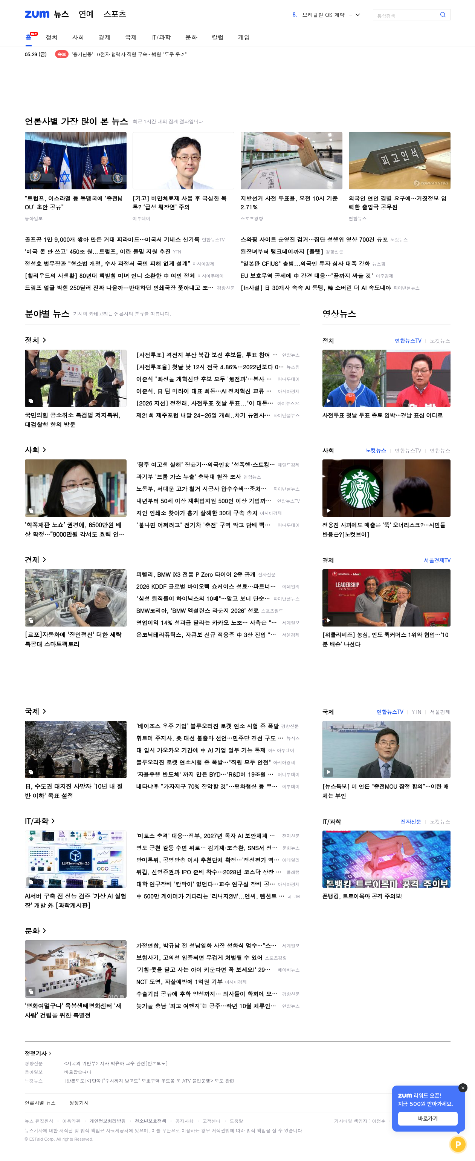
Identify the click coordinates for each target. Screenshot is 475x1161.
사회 (78, 37)
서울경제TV (437, 560)
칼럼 (218, 37)
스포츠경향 (252, 218)
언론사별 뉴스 (40, 1102)
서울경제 (440, 712)
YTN (416, 712)
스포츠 (115, 14)
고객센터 (212, 1121)
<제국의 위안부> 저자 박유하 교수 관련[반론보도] (116, 1063)
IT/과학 (161, 37)
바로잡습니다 (78, 1072)
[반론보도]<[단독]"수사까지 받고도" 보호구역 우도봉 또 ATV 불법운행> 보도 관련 (149, 1080)
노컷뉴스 (440, 340)
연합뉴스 (358, 218)
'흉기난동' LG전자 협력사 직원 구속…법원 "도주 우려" (129, 54)
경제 (105, 37)
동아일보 (34, 218)
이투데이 (142, 218)
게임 (244, 37)
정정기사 (36, 1053)
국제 (131, 37)
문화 (191, 37)
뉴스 (61, 14)
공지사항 (185, 1121)
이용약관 (72, 1121)
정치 (52, 37)
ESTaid (36, 1139)
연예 (86, 14)
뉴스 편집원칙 (39, 1121)
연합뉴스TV (408, 340)
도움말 (236, 1121)
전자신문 (411, 821)
